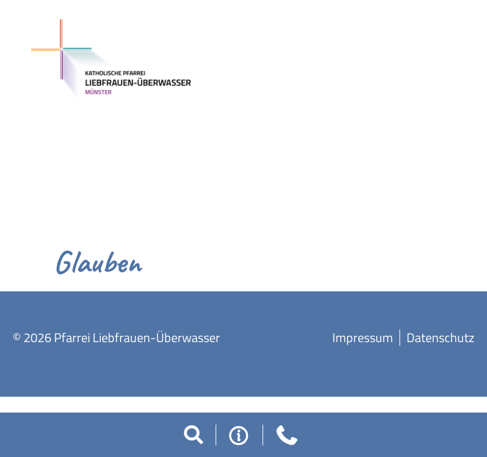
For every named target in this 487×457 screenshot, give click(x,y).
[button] (193, 435)
